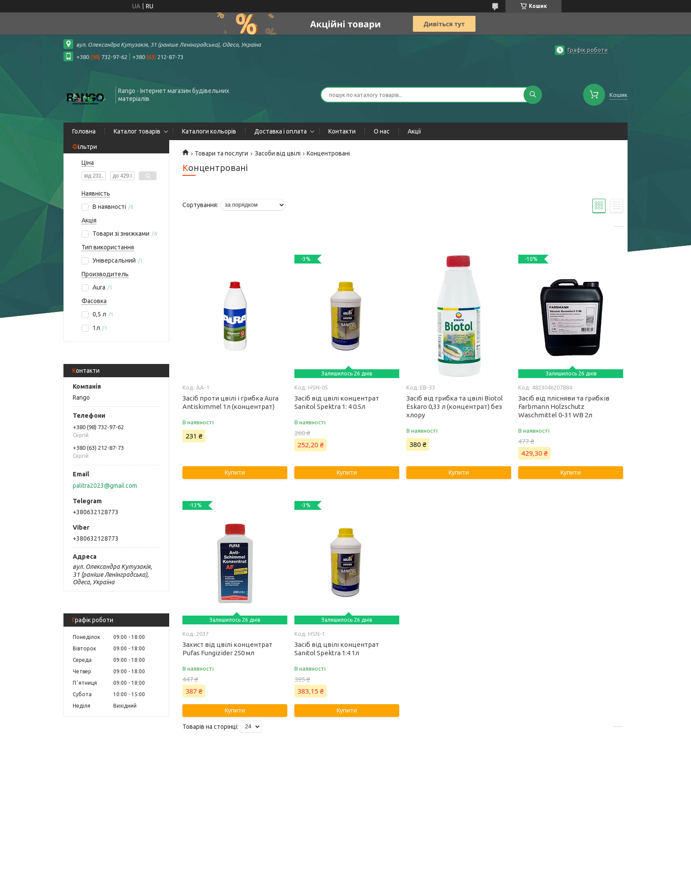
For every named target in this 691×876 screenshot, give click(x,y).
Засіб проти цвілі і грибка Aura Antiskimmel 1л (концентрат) (230, 402)
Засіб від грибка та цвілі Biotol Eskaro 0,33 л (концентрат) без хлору (454, 406)
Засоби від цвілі (278, 153)
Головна (84, 131)
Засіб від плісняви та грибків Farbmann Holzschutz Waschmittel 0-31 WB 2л (563, 406)
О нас (382, 131)
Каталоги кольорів (209, 131)
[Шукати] (533, 94)
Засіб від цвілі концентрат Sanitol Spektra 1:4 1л (336, 649)
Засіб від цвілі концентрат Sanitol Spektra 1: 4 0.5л (336, 402)
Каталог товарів (137, 131)
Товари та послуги (221, 153)
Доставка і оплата (280, 131)
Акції (414, 131)
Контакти (342, 131)
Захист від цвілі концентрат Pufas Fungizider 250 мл (227, 649)
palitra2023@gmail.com (105, 485)
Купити (235, 472)
